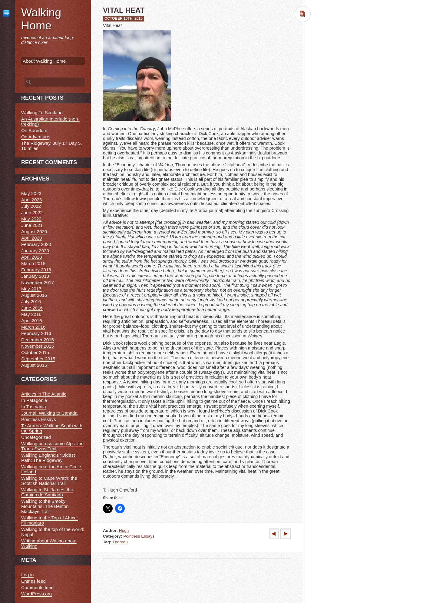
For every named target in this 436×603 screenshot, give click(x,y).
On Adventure (35, 136)
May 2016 (31, 314)
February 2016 (36, 333)
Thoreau (120, 542)
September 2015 (38, 358)
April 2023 (31, 199)
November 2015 (37, 346)
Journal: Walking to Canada (49, 413)
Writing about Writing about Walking (49, 543)
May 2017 (31, 288)
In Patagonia (34, 400)
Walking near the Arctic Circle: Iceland (51, 469)
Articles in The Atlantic (43, 393)
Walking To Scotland (42, 112)
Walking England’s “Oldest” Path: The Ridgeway (48, 457)
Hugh (124, 530)
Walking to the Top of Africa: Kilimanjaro (49, 520)
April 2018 (31, 257)
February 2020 (36, 244)
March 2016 (33, 327)
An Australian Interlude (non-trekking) (50, 121)
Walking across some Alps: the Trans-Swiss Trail (52, 446)
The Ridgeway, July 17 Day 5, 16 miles (51, 146)
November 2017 (37, 282)
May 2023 (31, 193)
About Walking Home (44, 61)
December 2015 (37, 339)
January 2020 (35, 250)
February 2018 (36, 269)
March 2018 (33, 263)
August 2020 (34, 231)
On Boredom (34, 130)
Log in (27, 574)
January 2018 (35, 276)
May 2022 (31, 218)
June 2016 (32, 307)
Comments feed (37, 587)
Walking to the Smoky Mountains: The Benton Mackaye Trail (45, 506)
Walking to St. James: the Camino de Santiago (47, 492)
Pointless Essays (138, 536)
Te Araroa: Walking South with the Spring (51, 428)
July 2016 (31, 301)
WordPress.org (36, 593)
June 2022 (32, 212)
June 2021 (32, 225)
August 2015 (34, 365)
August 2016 (34, 295)
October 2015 (35, 352)
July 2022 (31, 206)
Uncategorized (36, 437)
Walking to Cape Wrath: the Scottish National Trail (49, 480)
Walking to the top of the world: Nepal (52, 532)
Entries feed (33, 581)
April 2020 (31, 237)
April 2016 (31, 320)
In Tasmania (33, 406)
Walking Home (41, 19)
